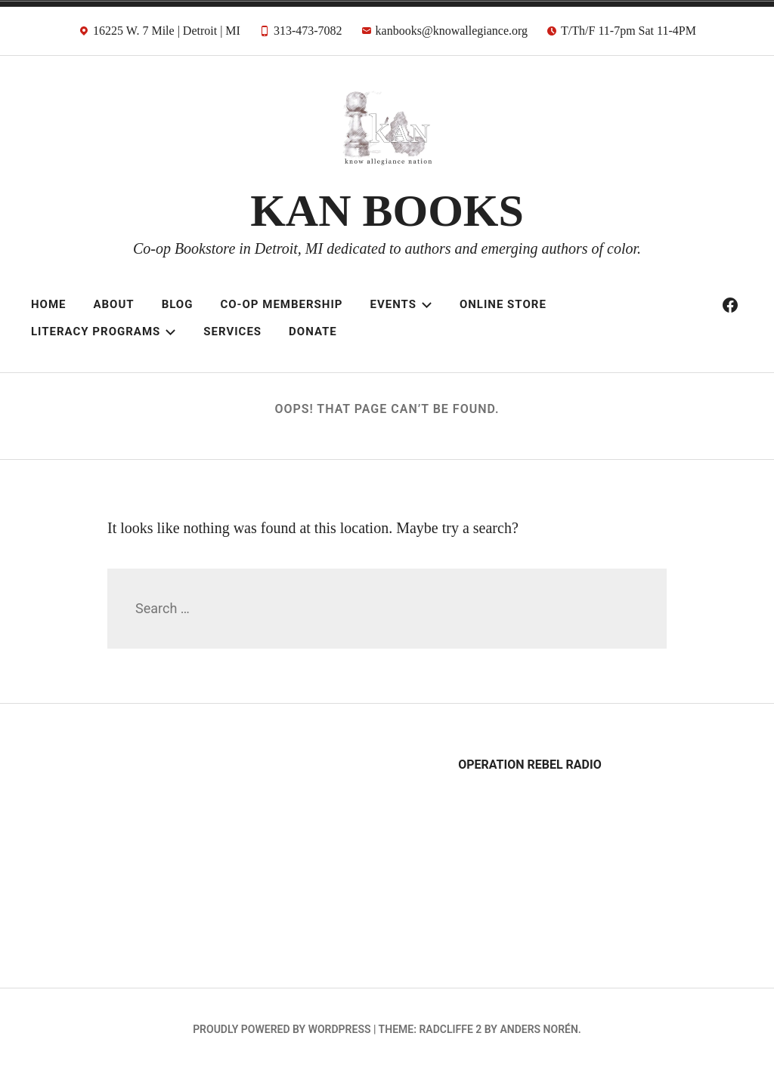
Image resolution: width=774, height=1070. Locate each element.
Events (401, 304)
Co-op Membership (281, 304)
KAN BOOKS (387, 211)
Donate (313, 331)
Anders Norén (538, 1029)
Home (49, 304)
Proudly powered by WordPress (281, 1029)
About (113, 304)
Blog (178, 304)
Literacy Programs (103, 331)
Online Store (503, 304)
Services (232, 331)
